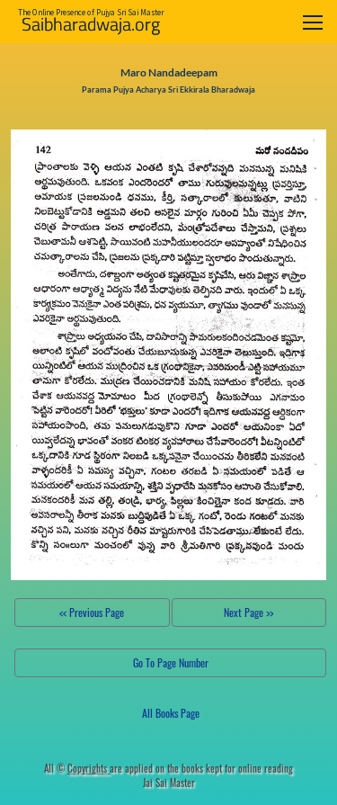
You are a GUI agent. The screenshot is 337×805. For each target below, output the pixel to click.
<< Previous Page (91, 612)
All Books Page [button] (171, 712)
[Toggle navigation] (312, 22)
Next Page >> (248, 612)
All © (77, 768)
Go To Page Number (170, 662)
